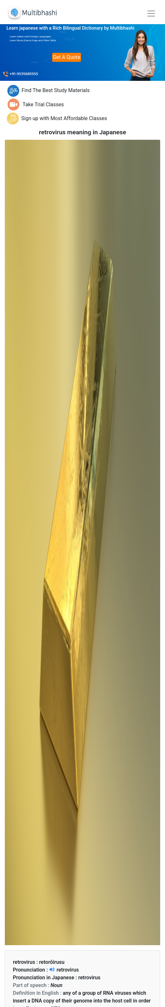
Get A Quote (66, 57)
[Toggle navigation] (151, 13)
